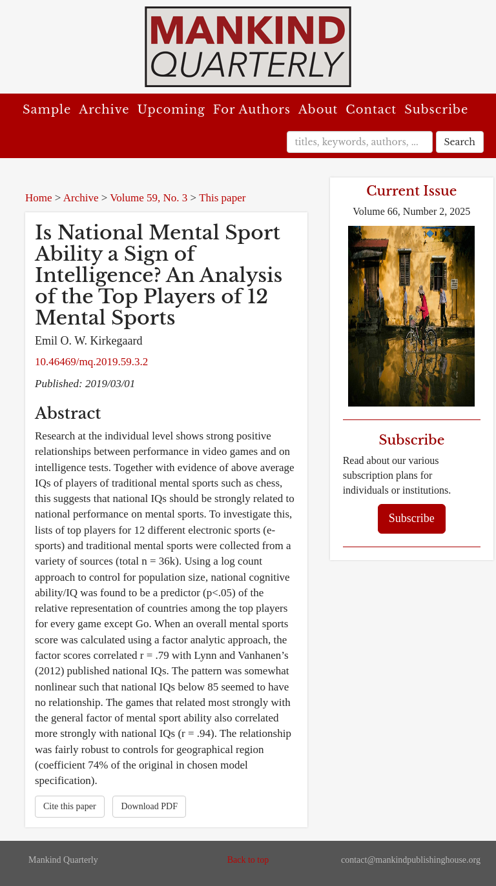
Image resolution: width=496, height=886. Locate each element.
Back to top (248, 860)
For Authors (252, 110)
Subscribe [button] (412, 518)
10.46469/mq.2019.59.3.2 (91, 362)
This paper (222, 198)
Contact (371, 110)
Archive (104, 110)
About (318, 110)
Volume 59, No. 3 (148, 198)
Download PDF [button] (149, 806)
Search (459, 142)
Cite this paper (69, 806)
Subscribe (436, 110)
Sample (47, 110)
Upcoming (171, 110)
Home (38, 198)
